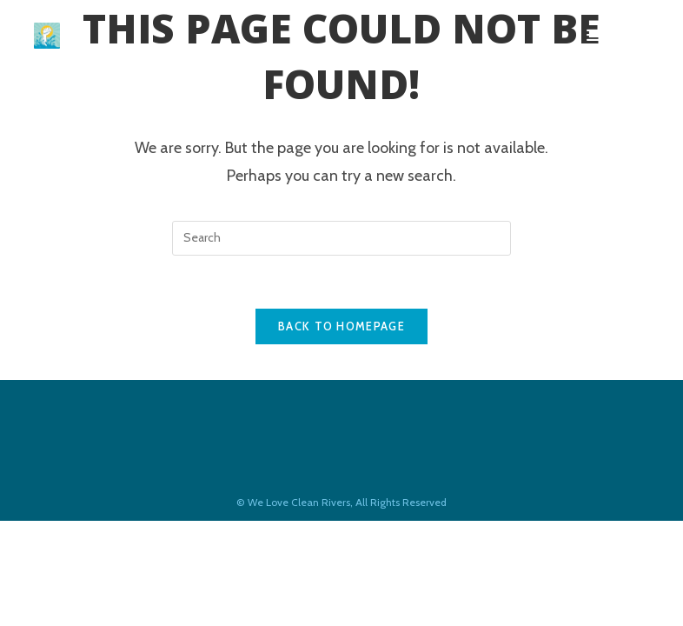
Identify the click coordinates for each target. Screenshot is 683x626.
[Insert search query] (341, 238)
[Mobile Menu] (618, 35)
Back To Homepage (341, 326)
